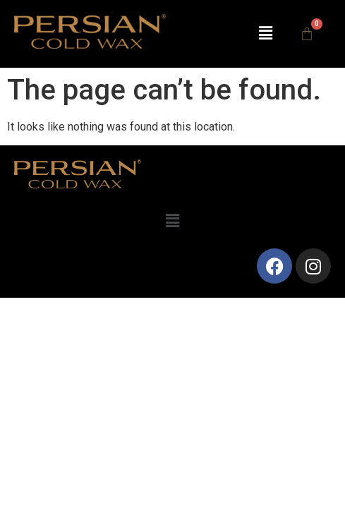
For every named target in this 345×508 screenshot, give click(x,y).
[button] (265, 33)
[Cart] (307, 33)
